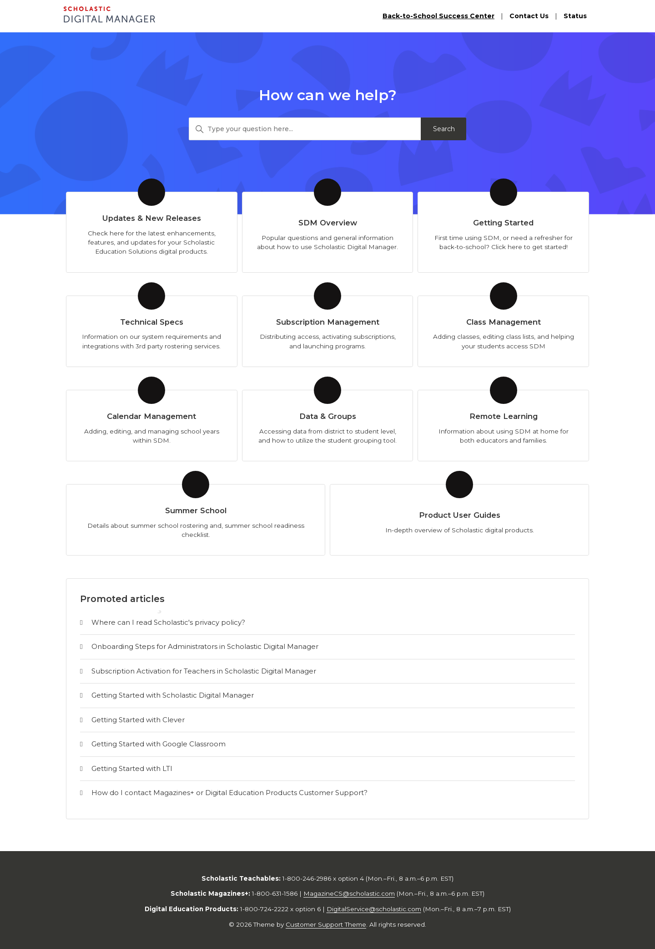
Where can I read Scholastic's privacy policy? (168, 622)
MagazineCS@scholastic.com (349, 893)
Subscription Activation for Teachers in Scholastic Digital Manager (203, 671)
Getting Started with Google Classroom (158, 744)
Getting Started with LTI (131, 768)
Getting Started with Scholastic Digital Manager (172, 695)
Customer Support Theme (326, 924)
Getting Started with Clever (138, 719)
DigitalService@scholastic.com (374, 909)
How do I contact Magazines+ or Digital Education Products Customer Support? (229, 792)
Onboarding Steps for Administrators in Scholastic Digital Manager (204, 646)
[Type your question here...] (327, 128)
